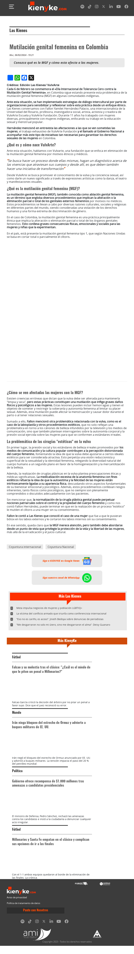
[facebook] (126, 7)
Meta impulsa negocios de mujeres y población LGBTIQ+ (49, 673)
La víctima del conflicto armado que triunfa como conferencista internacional (61, 679)
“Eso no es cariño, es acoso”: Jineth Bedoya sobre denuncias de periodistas (59, 684)
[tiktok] (89, 7)
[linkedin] (111, 7)
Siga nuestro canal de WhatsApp (67, 643)
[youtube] (118, 7)
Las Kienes (18, 31)
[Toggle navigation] (11, 6)
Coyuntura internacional (25, 612)
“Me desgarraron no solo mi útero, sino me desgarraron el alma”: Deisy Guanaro (63, 690)
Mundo (16, 796)
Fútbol (16, 723)
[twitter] (104, 7)
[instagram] (96, 7)
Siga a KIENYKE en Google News (67, 626)
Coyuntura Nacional (61, 612)
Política (17, 873)
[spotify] (82, 7)
